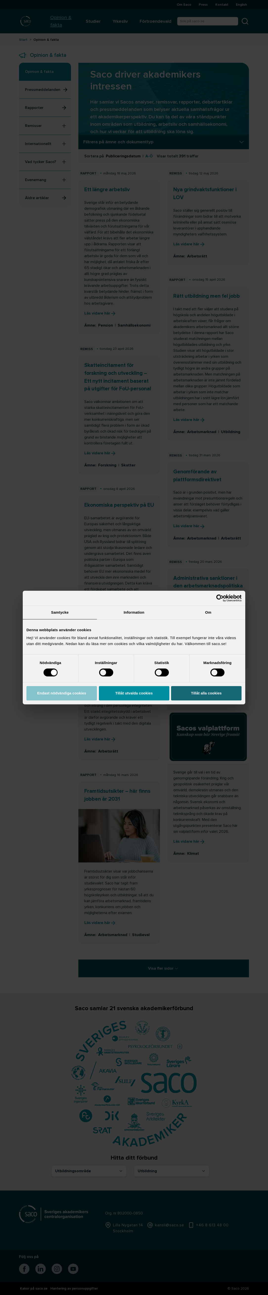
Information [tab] (134, 612)
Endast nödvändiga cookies (61, 693)
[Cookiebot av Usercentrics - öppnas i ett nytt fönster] (220, 598)
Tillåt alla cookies (206, 693)
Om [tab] (208, 612)
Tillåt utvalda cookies (134, 693)
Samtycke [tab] (60, 612)
